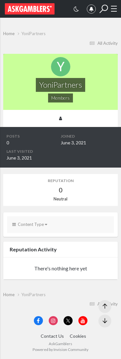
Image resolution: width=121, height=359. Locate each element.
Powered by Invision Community (60, 349)
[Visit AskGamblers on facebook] (38, 320)
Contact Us (52, 336)
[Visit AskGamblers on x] (68, 320)
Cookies (78, 336)
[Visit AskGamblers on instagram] (53, 320)
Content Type (29, 224)
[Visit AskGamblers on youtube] (82, 320)
